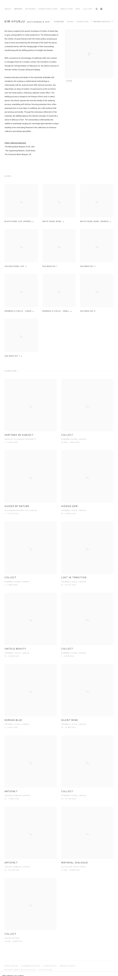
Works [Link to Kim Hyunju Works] (70, 22)
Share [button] (69, 81)
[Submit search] (97, 8)
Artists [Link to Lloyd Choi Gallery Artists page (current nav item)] (18, 9)
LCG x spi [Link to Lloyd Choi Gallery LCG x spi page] (87, 9)
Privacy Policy (11, 966)
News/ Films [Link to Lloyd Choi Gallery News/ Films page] (66, 9)
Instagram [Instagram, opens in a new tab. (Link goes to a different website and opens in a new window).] (101, 9)
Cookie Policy (50, 966)
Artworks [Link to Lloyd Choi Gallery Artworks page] (30, 9)
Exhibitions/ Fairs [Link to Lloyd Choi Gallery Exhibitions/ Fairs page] (48, 9)
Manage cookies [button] (67, 966)
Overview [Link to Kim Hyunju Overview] (59, 22)
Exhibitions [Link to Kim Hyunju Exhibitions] (83, 22)
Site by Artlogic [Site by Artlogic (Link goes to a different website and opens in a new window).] (45, 970)
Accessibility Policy (30, 966)
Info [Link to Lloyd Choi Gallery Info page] (78, 9)
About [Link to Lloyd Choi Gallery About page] (8, 9)
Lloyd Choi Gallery (20, 5)
